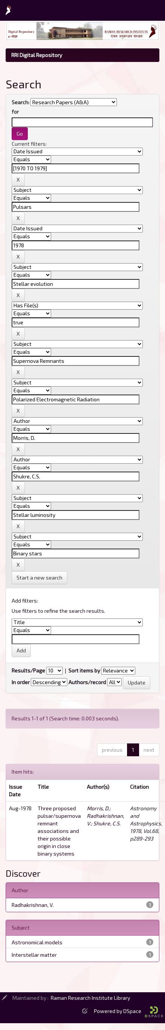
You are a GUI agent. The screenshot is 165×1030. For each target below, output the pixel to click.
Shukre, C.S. (107, 823)
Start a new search (39, 577)
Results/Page (28, 670)
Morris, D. (98, 808)
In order (21, 682)
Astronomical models (37, 942)
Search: (20, 102)
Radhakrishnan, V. (33, 905)
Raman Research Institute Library (90, 998)
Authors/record (87, 682)
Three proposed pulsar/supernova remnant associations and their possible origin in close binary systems (59, 831)
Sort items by (84, 670)
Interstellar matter (34, 954)
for (15, 111)
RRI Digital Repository (36, 55)
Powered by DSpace (128, 1011)
